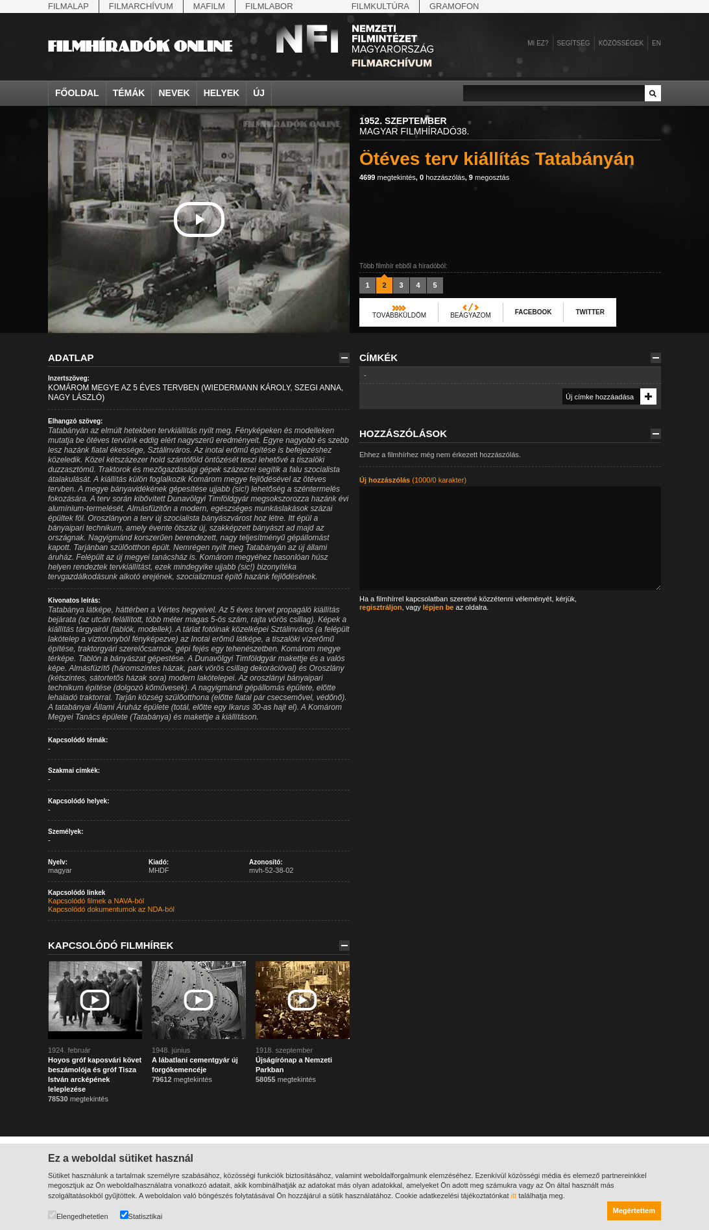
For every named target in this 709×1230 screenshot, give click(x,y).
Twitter (589, 312)
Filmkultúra (380, 6)
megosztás (489, 177)
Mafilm (209, 6)
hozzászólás (442, 177)
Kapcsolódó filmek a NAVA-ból (96, 901)
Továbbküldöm (399, 315)
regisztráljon (380, 607)
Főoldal (77, 93)
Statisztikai (141, 1215)
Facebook (533, 312)
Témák (129, 93)
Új (259, 93)
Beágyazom (470, 315)
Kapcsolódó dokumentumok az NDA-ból (111, 909)
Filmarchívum (141, 6)
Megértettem (634, 1210)
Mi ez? (537, 43)
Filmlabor (269, 6)
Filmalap (68, 6)
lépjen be (438, 607)
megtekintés (387, 177)
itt (514, 1195)
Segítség (573, 43)
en (656, 43)
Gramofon (454, 6)
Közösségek (621, 43)
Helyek (222, 93)
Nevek (173, 93)
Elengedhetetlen (78, 1215)
